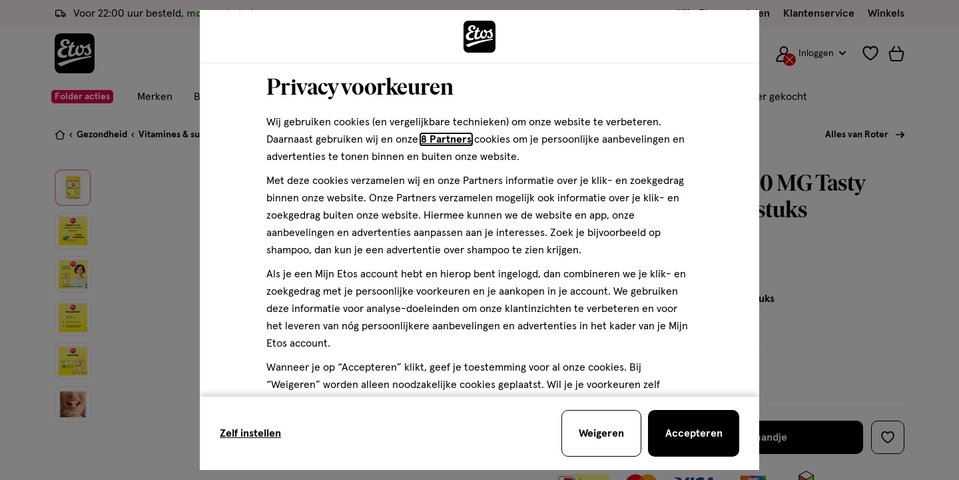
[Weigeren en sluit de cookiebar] (601, 433)
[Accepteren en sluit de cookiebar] (693, 433)
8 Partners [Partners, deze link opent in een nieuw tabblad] (446, 139)
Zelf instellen (250, 433)
